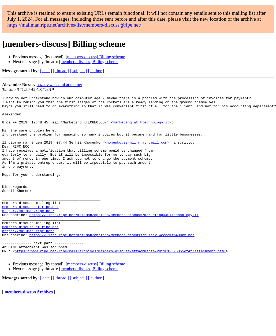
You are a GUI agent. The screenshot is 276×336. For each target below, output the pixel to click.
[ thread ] (61, 70)
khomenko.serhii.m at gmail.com (136, 151)
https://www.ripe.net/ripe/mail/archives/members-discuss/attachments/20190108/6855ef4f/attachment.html (120, 282)
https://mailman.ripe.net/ (28, 234)
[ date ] (46, 70)
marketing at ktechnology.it (141, 127)
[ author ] (96, 70)
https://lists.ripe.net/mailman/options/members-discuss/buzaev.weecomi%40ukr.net (111, 263)
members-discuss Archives (29, 323)
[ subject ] (78, 70)
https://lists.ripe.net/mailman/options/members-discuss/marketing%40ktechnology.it (114, 238)
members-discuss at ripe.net (30, 229)
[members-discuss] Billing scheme (95, 56)
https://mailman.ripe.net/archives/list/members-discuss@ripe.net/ (74, 25)
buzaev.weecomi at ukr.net (59, 84)
